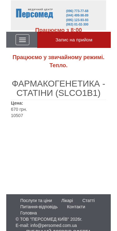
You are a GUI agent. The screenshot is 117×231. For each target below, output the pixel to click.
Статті (88, 200)
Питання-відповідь (39, 206)
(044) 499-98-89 (77, 15)
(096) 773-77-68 (77, 11)
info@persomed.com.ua (53, 225)
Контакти (76, 206)
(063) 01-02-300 (77, 24)
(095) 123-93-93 (77, 20)
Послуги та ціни (36, 200)
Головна (28, 212)
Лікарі (67, 200)
